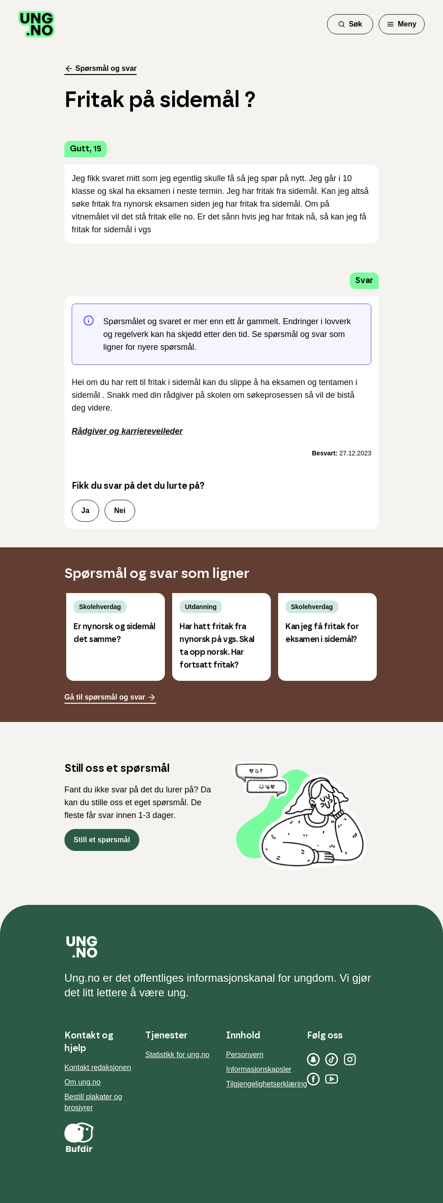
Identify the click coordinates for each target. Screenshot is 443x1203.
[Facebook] (313, 1079)
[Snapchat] (313, 1059)
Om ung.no (82, 1082)
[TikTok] (331, 1059)
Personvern (245, 1055)
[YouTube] (331, 1079)
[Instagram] (349, 1059)
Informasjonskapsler (258, 1069)
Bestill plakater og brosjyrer (93, 1102)
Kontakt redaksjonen (97, 1067)
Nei (120, 510)
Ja (85, 510)
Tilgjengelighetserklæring (266, 1084)
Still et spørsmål (102, 840)
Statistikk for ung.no (177, 1055)
